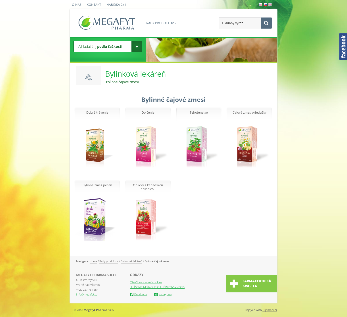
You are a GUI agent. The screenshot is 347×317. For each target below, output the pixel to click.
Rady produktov (160, 23)
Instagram (163, 294)
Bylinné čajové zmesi (157, 261)
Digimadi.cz (269, 310)
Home (93, 261)
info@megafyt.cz (86, 294)
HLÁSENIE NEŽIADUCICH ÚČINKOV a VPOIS (157, 287)
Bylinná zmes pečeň (97, 185)
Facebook (138, 294)
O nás (76, 4)
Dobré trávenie (97, 113)
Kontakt (94, 4)
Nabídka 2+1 (116, 4)
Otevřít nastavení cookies (146, 282)
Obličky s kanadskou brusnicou (148, 187)
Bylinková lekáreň (131, 261)
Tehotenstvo (199, 113)
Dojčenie (148, 113)
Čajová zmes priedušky (249, 113)
